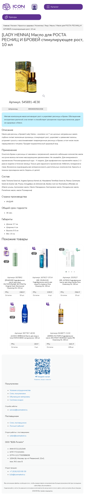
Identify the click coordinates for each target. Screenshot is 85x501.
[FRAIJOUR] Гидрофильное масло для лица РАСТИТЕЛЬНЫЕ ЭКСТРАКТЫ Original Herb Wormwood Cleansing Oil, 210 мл (15, 284)
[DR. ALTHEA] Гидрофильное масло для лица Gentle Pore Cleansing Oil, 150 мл (70, 282)
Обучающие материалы (20, 397)
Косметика (39, 26)
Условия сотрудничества (20, 390)
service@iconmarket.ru (18, 410)
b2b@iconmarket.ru (17, 474)
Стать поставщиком (18, 423)
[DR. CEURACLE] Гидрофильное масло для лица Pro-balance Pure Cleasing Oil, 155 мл (42, 283)
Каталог (14, 26)
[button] (66, 272)
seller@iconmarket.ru (18, 436)
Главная (6, 26)
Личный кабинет (17, 426)
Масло (52, 26)
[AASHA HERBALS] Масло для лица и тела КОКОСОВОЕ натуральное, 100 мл (25, 337)
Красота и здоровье (26, 26)
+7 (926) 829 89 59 (18, 471)
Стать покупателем (18, 393)
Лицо (47, 26)
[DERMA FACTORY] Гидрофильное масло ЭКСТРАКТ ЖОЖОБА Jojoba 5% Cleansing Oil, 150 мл (60, 338)
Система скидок (16, 400)
